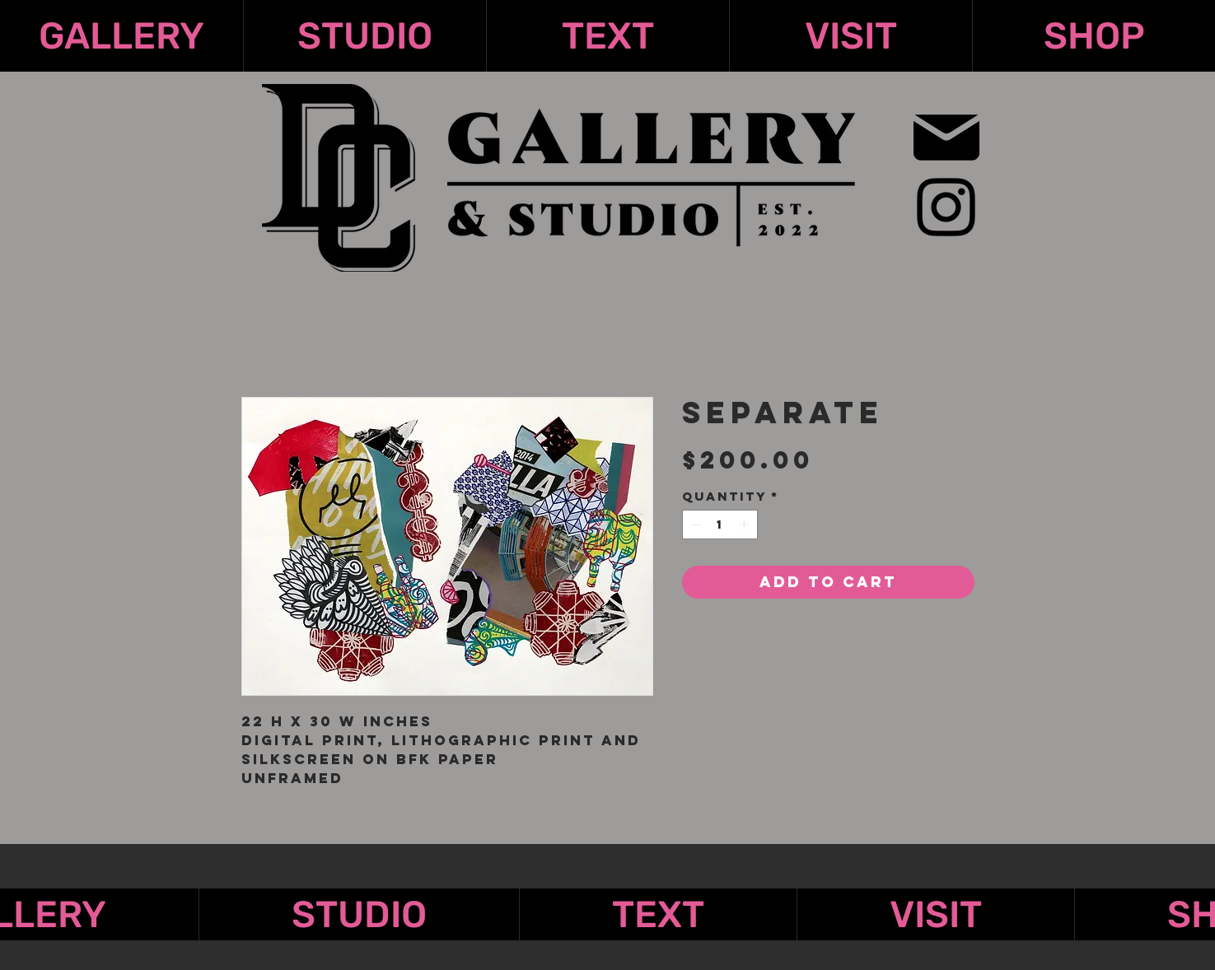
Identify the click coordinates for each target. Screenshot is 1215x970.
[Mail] (946, 137)
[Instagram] (946, 207)
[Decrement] (694, 525)
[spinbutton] (719, 525)
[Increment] (745, 525)
